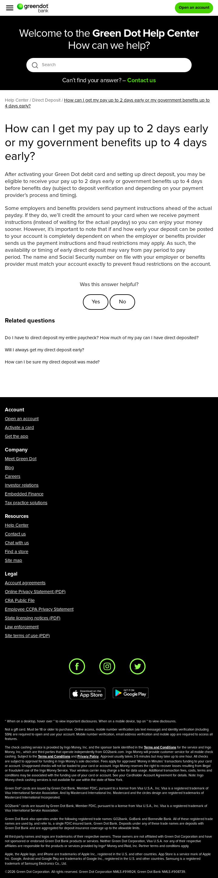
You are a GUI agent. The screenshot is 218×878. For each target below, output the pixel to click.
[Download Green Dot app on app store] (87, 693)
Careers (12, 476)
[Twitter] (139, 668)
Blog (9, 467)
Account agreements (25, 583)
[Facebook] (78, 668)
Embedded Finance (24, 494)
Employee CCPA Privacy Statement (39, 609)
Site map (13, 560)
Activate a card (19, 427)
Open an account (22, 419)
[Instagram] (109, 668)
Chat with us (17, 543)
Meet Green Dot (20, 459)
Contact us (15, 534)
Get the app (16, 436)
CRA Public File (20, 600)
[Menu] (10, 8)
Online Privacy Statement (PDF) (35, 591)
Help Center (17, 525)
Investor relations (22, 485)
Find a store (16, 551)
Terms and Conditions (160, 747)
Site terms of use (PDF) (27, 635)
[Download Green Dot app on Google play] (130, 693)
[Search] (109, 65)
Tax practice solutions (26, 503)
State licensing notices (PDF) (32, 618)
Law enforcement (22, 627)
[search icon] (35, 65)
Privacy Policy (88, 756)
